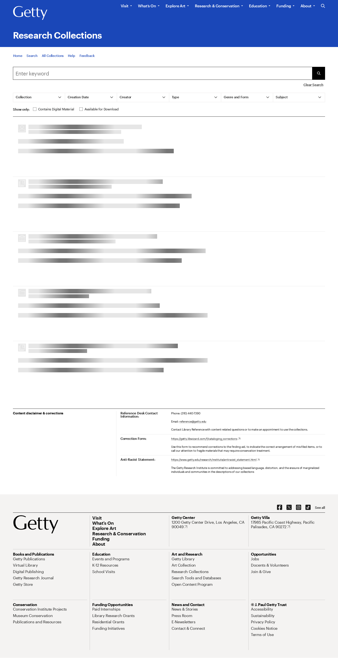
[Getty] (30, 13)
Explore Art (175, 5)
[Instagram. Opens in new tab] (298, 507)
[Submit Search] (318, 73)
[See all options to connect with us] (320, 507)
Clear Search (313, 85)
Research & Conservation (217, 5)
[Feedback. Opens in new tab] (87, 56)
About (305, 5)
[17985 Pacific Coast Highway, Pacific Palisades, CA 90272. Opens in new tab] (288, 524)
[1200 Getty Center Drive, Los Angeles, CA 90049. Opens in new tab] (209, 524)
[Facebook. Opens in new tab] (279, 507)
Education (258, 5)
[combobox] (162, 73)
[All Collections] (53, 56)
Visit (124, 5)
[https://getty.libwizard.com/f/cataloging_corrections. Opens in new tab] (205, 439)
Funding (283, 5)
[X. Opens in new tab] (289, 507)
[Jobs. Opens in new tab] (255, 558)
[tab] (39, 97)
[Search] (32, 56)
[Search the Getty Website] (323, 6)
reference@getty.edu (193, 421)
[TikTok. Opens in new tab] (308, 507)
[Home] (17, 56)
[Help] (71, 56)
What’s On (147, 5)
